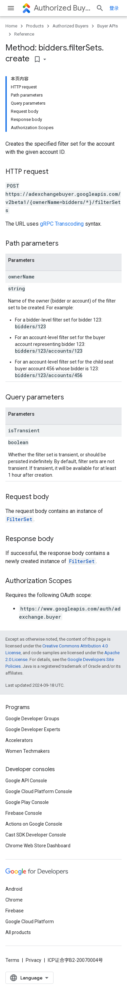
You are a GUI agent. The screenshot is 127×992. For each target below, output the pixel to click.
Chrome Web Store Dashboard (37, 845)
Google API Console (26, 780)
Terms (12, 960)
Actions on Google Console (33, 824)
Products (35, 25)
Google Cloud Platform (29, 921)
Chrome (14, 900)
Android (13, 889)
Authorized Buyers (62, 8)
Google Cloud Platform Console (38, 791)
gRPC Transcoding (62, 224)
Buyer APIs (107, 25)
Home (11, 25)
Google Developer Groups (32, 718)
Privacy (33, 960)
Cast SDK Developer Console (35, 835)
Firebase (14, 910)
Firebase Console (23, 813)
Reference (24, 34)
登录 (114, 8)
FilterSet (19, 519)
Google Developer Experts (32, 729)
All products (18, 932)
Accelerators (19, 740)
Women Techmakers (27, 751)
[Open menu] (11, 8)
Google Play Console (27, 802)
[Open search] (100, 8)
